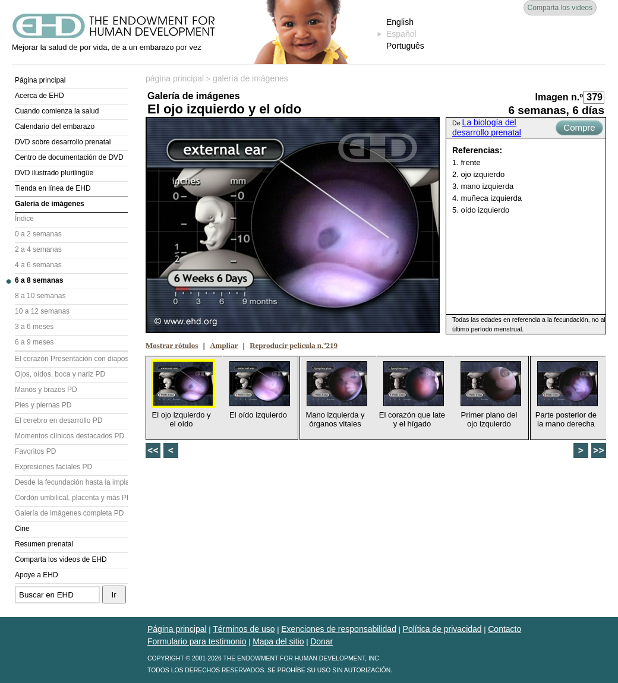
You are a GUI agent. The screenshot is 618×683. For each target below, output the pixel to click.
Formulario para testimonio (197, 641)
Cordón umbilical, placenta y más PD (71, 498)
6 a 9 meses (34, 342)
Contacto (504, 629)
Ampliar (224, 345)
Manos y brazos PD (46, 389)
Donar (321, 641)
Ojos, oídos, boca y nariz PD (60, 374)
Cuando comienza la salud (57, 111)
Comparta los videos (560, 8)
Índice (24, 218)
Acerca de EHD (39, 95)
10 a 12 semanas (42, 311)
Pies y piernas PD (43, 405)
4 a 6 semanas (38, 265)
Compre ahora (579, 128)
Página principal (40, 80)
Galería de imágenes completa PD (69, 513)
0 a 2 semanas (38, 234)
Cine (22, 528)
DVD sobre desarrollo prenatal (63, 142)
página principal (175, 78)
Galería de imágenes (49, 204)
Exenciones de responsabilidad (338, 629)
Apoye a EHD (36, 575)
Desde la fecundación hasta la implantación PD (71, 482)
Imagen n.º (559, 97)
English (400, 22)
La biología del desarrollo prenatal (486, 127)
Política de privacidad (442, 629)
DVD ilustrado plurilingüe (54, 173)
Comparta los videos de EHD (61, 559)
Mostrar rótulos (172, 345)
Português (405, 45)
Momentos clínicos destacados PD (69, 436)
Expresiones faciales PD (53, 467)
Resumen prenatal (44, 544)
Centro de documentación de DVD (69, 157)
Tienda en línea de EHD (53, 188)
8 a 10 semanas (40, 296)
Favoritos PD (35, 451)
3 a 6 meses (34, 326)
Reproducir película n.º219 (294, 345)
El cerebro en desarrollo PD (58, 420)
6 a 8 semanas (39, 280)
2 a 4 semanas (38, 249)
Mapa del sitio (278, 641)
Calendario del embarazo (54, 126)
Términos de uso (244, 629)
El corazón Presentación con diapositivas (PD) (71, 359)
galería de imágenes (250, 78)
